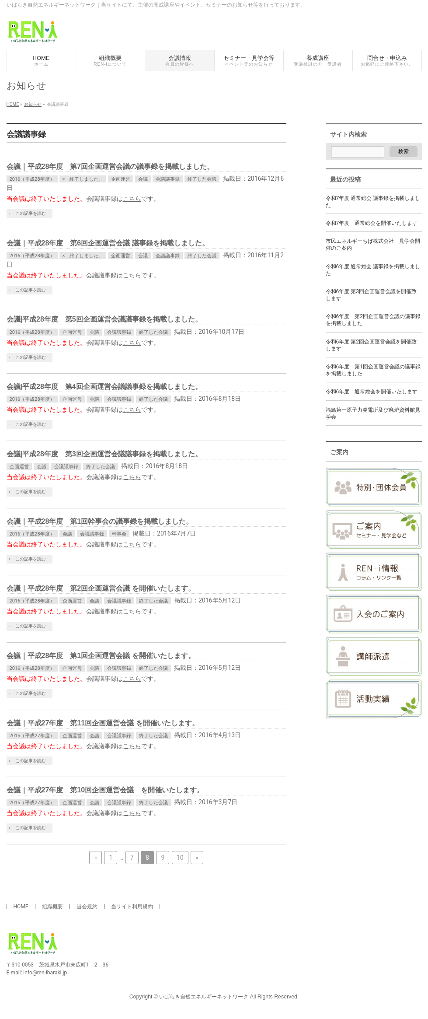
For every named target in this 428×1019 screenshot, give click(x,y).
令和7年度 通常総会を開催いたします (372, 223)
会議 (143, 179)
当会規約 (87, 906)
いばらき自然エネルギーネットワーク (203, 997)
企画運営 (120, 179)
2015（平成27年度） (32, 736)
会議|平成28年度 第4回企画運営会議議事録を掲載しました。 (104, 386)
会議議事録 (168, 179)
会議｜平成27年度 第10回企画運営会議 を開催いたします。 (105, 790)
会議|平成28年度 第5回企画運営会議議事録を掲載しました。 (104, 319)
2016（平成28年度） (32, 179)
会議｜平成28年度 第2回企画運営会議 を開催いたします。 (101, 588)
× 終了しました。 (83, 179)
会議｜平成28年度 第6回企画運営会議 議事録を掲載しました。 (108, 243)
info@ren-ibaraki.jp (45, 973)
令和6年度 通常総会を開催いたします (372, 392)
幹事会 (119, 534)
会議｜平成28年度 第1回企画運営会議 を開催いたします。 (101, 655)
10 (180, 857)
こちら (132, 198)
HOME (21, 906)
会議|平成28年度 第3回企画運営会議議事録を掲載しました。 (104, 454)
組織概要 (52, 906)
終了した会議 (202, 179)
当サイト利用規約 (132, 906)
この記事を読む (30, 213)
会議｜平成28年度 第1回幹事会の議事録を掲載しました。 (100, 521)
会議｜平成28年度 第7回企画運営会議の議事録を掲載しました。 (110, 166)
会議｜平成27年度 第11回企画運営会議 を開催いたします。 (103, 723)
